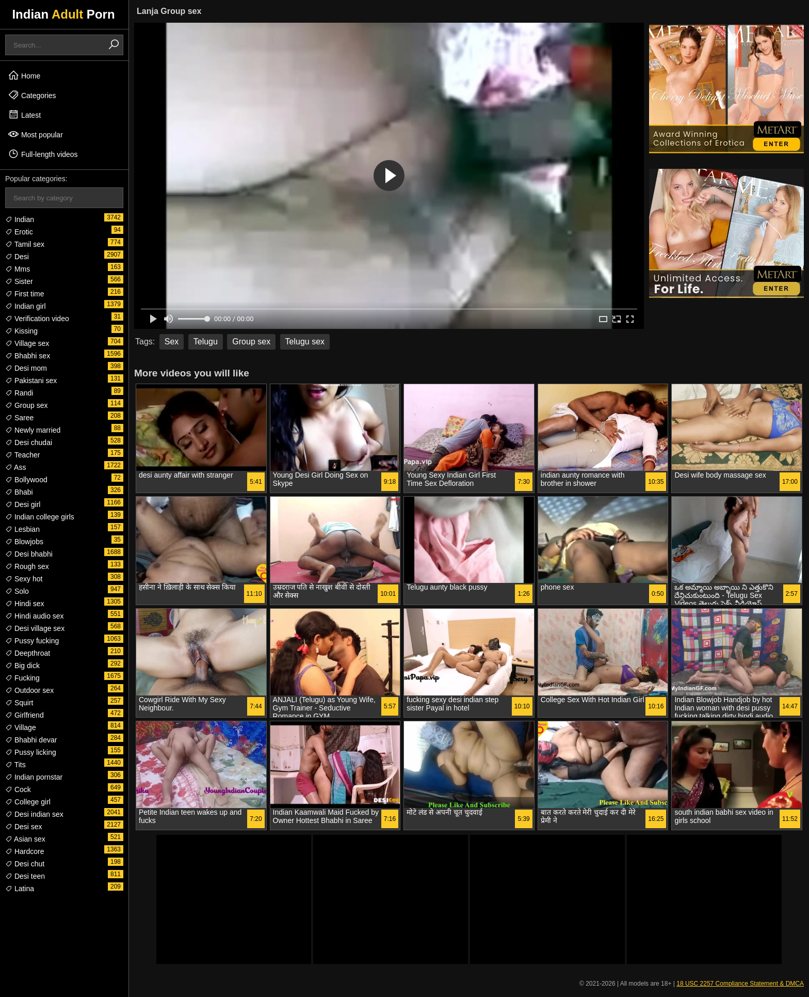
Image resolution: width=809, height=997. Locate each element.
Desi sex (23, 826)
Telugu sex (305, 341)
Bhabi (19, 492)
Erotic (19, 232)
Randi (19, 393)
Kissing (21, 331)
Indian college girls (39, 517)
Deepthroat (27, 653)
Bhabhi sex (27, 356)
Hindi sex (24, 603)
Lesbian (22, 529)
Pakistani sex (31, 380)
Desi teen (25, 876)
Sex (172, 341)
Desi (17, 256)
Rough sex (27, 566)
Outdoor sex (29, 690)
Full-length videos (43, 154)
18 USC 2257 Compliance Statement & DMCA (740, 983)
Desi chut (24, 864)
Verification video (37, 318)
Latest (24, 114)
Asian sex (25, 839)
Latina (19, 888)
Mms (17, 269)
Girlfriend (24, 715)
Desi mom (26, 368)
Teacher (22, 455)
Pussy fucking (32, 641)
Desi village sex (34, 628)
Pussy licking (30, 752)
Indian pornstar (33, 777)
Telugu (205, 341)
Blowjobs (24, 541)
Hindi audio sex (34, 616)
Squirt (19, 703)
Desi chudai (28, 442)
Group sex (26, 405)
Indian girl (25, 306)
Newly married (32, 430)
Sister (19, 281)
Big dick (22, 665)
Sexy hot (23, 579)
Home (24, 75)
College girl (28, 802)
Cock (18, 789)
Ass (15, 467)
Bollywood (26, 480)
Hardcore (24, 851)
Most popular (35, 134)
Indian (19, 219)
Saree (19, 418)
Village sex (27, 343)
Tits (15, 765)
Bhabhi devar (31, 740)
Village (20, 727)
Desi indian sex (34, 814)
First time (24, 294)
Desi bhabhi (29, 554)
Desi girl (22, 504)
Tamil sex (24, 244)
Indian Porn (63, 14)
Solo (17, 591)
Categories (32, 95)
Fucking (22, 678)
